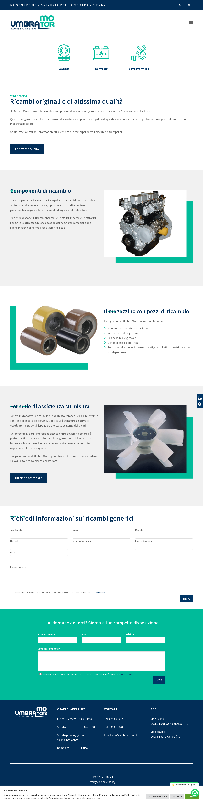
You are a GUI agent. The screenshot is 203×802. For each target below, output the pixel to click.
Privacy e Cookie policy (101, 782)
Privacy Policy (99, 592)
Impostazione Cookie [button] (157, 796)
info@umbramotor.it (124, 735)
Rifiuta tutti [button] (177, 796)
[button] (191, 22)
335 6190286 (116, 727)
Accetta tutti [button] (192, 796)
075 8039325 (116, 719)
